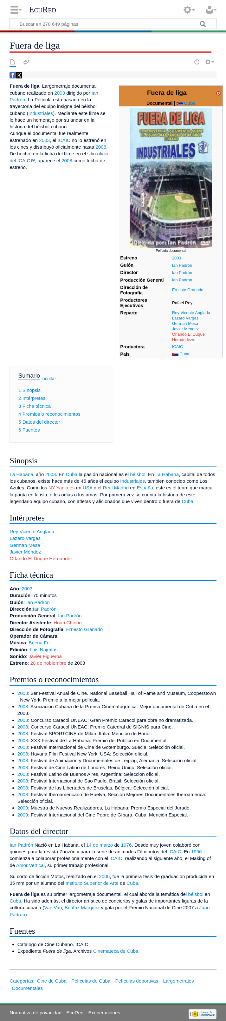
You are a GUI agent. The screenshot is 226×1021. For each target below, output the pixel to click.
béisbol (137, 474)
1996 (196, 851)
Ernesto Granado (187, 289)
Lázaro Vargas (185, 318)
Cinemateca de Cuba (116, 951)
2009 (22, 807)
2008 (100, 147)
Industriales (41, 113)
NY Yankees (61, 487)
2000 (104, 876)
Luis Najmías (44, 649)
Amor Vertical (30, 865)
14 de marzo (99, 845)
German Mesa (185, 323)
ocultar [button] (49, 378)
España (145, 487)
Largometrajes (178, 981)
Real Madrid (116, 487)
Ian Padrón (182, 265)
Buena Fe (39, 642)
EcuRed (42, 9)
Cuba (190, 103)
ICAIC (177, 346)
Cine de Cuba (52, 981)
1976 (126, 845)
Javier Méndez (185, 328)
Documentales (27, 988)
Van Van (53, 907)
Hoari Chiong (68, 622)
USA (87, 487)
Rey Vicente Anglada (191, 312)
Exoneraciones (104, 1012)
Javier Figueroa (45, 656)
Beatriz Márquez (82, 907)
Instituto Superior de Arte (92, 883)
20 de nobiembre (48, 663)
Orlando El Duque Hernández (188, 337)
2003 (176, 258)
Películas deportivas (136, 981)
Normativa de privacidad (35, 1012)
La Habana (21, 474)
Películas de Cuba (90, 981)
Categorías (21, 981)
